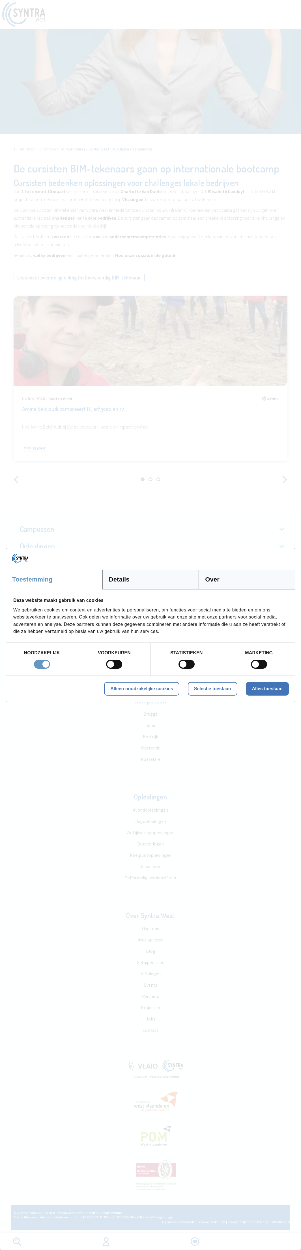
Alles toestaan (267, 688)
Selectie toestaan (212, 688)
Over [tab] (212, 579)
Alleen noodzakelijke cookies (141, 688)
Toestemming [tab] (32, 579)
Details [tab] (119, 579)
